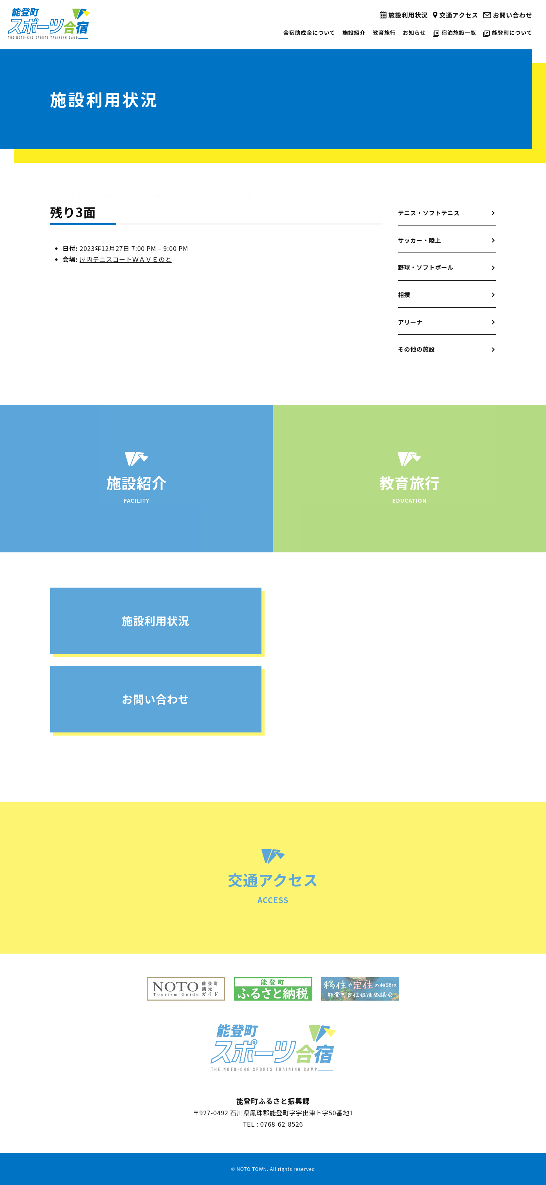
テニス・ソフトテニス (429, 213)
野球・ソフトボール (426, 267)
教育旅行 (384, 32)
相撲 (404, 294)
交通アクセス (458, 15)
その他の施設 (416, 349)
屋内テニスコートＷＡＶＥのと (126, 259)
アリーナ (410, 322)
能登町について (512, 32)
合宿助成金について (309, 32)
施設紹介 (354, 32)
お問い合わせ (512, 15)
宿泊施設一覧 (458, 32)
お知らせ (414, 32)
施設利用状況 (408, 15)
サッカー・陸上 (419, 240)
